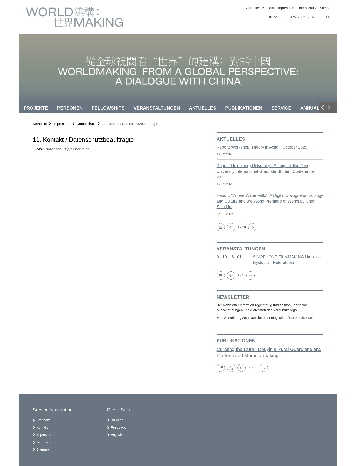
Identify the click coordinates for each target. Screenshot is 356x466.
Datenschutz (307, 8)
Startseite (252, 8)
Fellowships (108, 107)
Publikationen (243, 107)
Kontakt (268, 8)
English (116, 435)
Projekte (36, 107)
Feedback (118, 427)
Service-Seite (305, 318)
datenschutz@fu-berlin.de (68, 149)
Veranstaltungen (157, 107)
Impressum (285, 8)
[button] (272, 17)
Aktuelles (202, 107)
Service (281, 107)
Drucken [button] (117, 420)
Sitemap (326, 8)
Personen (70, 107)
